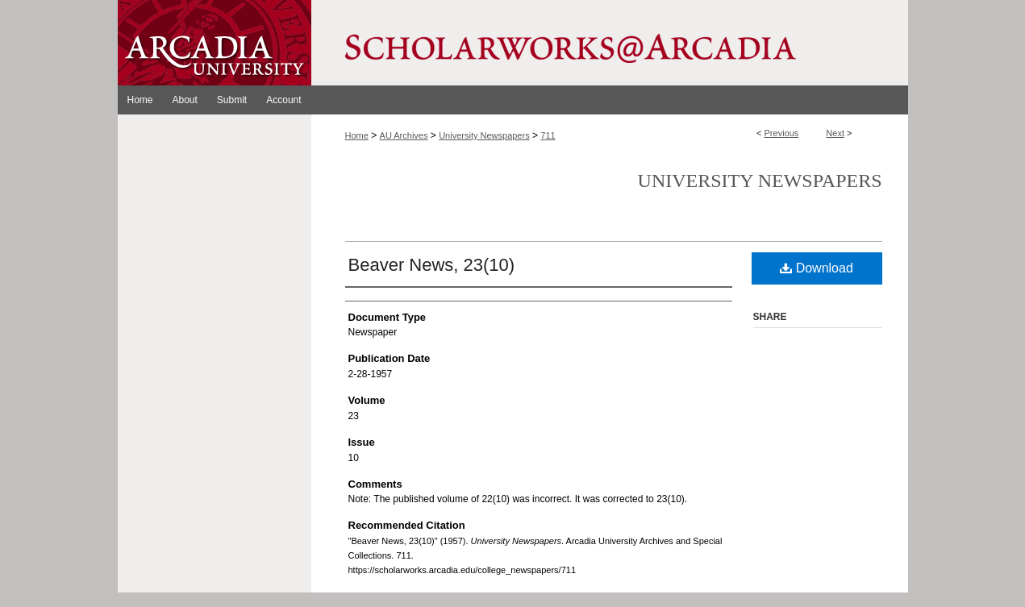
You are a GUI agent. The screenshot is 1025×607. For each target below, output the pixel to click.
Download (816, 268)
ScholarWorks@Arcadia (609, 42)
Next (835, 133)
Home (357, 135)
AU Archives (404, 135)
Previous (782, 133)
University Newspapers (484, 135)
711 (547, 135)
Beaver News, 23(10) (431, 265)
